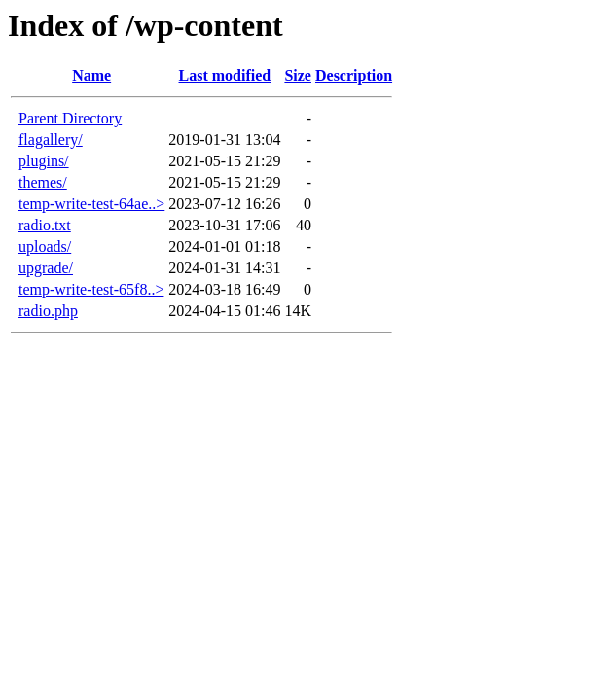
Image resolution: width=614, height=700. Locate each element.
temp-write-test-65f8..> (90, 289)
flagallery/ (50, 139)
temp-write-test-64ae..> (91, 203)
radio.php (48, 310)
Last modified (225, 75)
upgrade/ (45, 268)
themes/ (42, 182)
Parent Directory (70, 118)
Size (297, 75)
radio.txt (44, 225)
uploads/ (44, 246)
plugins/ (43, 161)
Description (353, 75)
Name (91, 75)
